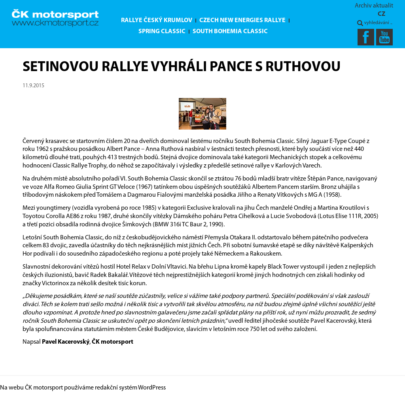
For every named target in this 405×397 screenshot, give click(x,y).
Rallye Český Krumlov (156, 20)
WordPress (152, 388)
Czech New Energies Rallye (242, 20)
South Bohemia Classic (230, 31)
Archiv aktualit (374, 6)
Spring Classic (161, 31)
